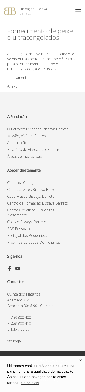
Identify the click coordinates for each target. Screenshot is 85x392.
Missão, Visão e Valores (26, 135)
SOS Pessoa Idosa (22, 228)
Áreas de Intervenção (24, 156)
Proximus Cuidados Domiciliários (33, 242)
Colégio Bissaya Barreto (26, 221)
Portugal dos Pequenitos (27, 235)
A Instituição (17, 142)
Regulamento (18, 77)
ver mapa (14, 340)
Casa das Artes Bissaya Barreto (33, 189)
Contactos (15, 281)
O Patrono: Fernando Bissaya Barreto (38, 129)
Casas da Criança (21, 182)
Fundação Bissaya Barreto (33, 11)
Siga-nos (14, 256)
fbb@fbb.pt (20, 329)
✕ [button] (80, 360)
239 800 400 (21, 317)
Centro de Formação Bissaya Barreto (37, 203)
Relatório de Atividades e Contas (33, 149)
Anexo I (13, 86)
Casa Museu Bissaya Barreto (31, 196)
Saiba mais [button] (30, 383)
